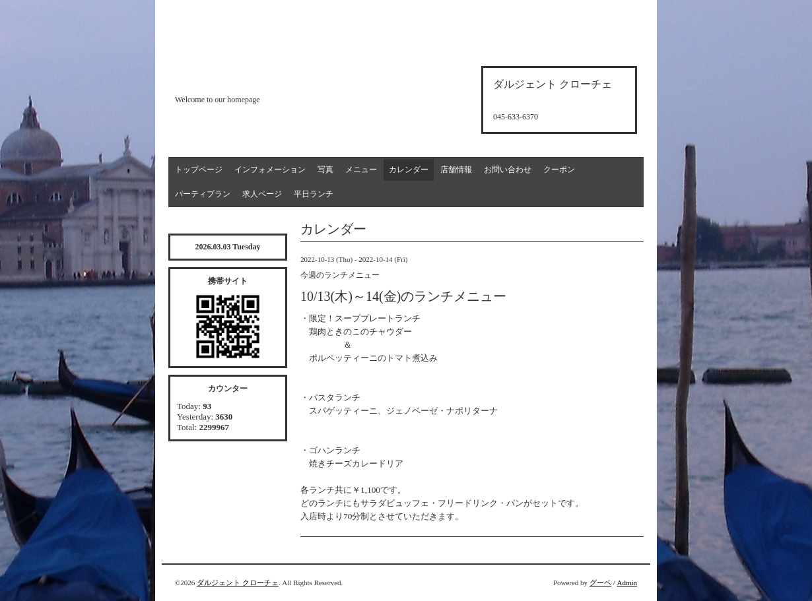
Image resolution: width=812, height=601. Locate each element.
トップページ (198, 169)
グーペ (600, 582)
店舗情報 (456, 169)
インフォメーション (270, 169)
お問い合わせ (507, 169)
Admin (627, 582)
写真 (325, 169)
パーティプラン (202, 194)
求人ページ (262, 194)
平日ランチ (313, 194)
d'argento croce (240, 77)
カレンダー (408, 169)
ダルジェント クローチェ (238, 582)
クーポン (559, 169)
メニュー (361, 169)
